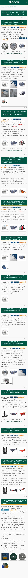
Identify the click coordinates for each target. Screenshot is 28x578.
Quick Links (22, 17)
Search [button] (26, 2)
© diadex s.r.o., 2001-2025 (7, 573)
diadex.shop (18, 54)
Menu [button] (1, 2)
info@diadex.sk (10, 54)
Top (24, 57)
